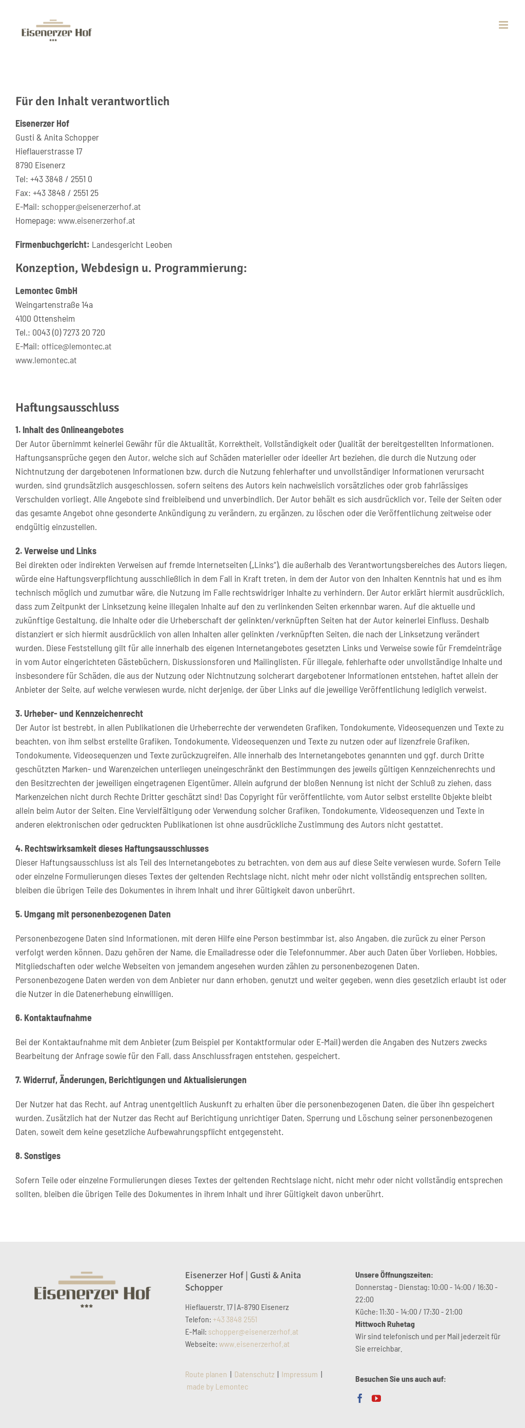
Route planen (206, 1374)
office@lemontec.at (77, 345)
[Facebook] (360, 1398)
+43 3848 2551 (235, 1319)
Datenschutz (254, 1374)
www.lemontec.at (46, 359)
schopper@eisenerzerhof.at (91, 206)
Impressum (299, 1374)
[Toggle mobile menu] (504, 24)
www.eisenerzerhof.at (96, 220)
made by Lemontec (217, 1386)
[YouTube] (376, 1398)
